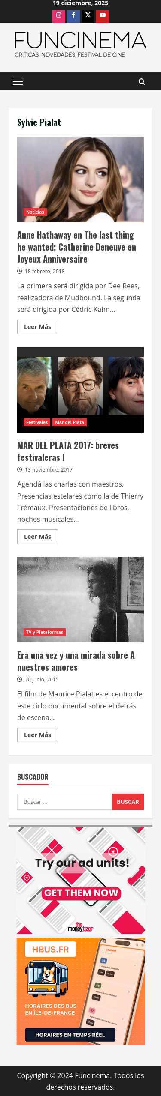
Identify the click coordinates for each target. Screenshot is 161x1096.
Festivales (37, 422)
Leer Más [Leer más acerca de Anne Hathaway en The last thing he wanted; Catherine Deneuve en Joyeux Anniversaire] (41, 328)
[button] (18, 81)
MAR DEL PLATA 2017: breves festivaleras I (80, 390)
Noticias (35, 212)
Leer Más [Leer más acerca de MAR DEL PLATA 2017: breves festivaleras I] (41, 538)
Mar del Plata (69, 422)
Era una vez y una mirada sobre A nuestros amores (80, 599)
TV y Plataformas (44, 632)
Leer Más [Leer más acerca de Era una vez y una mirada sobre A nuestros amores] (41, 736)
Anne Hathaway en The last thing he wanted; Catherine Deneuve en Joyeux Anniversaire (80, 179)
